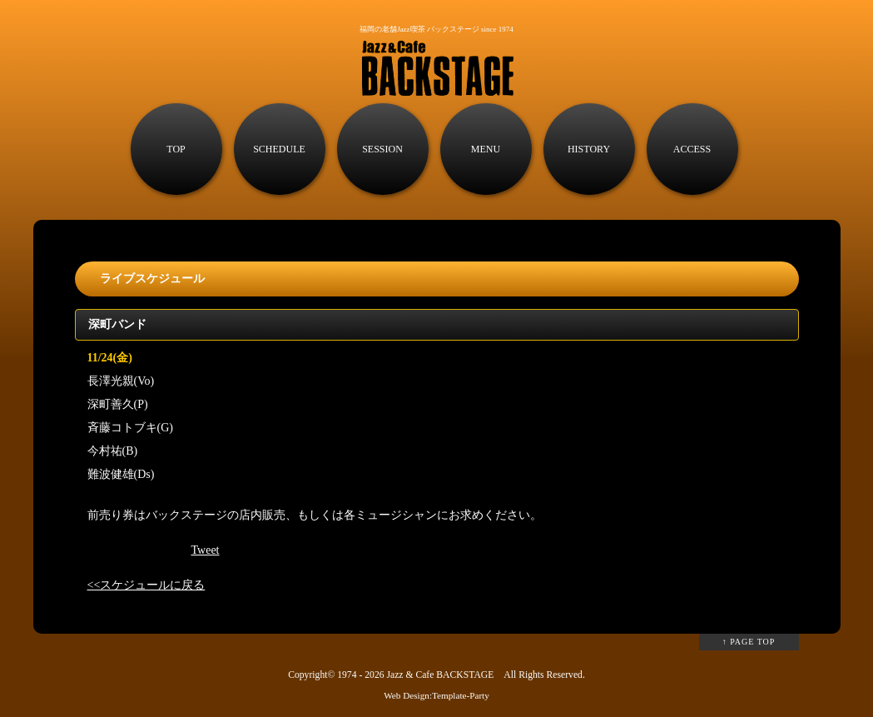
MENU (485, 149)
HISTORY (589, 149)
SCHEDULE (279, 149)
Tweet (205, 550)
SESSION (382, 149)
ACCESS (692, 149)
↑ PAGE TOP (749, 641)
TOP (175, 149)
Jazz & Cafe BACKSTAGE (440, 675)
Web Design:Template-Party (436, 695)
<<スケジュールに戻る (146, 585)
